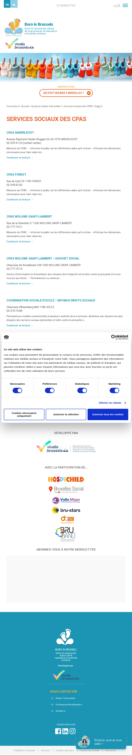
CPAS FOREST (16, 174)
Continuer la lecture (20, 157)
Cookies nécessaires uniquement (24, 414)
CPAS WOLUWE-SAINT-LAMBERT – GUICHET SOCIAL (43, 258)
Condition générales (65, 750)
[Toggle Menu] (125, 5)
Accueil (25, 106)
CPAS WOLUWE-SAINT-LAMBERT (29, 216)
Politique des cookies (89, 750)
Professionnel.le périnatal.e (69, 704)
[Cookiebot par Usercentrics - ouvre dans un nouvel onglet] (113, 337)
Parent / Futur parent (65, 698)
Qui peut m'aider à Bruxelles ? (63, 93)
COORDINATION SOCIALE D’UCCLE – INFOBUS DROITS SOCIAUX (51, 300)
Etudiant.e (60, 711)
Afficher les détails (110, 402)
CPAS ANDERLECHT (20, 132)
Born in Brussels (39, 24)
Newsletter (66, 5)
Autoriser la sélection (66, 414)
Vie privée (45, 750)
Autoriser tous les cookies (108, 414)
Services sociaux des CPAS (78, 106)
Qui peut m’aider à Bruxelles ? (46, 106)
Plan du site (110, 750)
